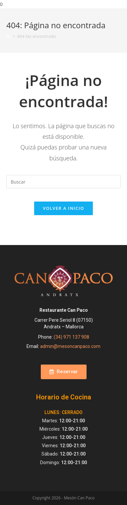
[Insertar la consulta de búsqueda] (63, 181)
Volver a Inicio (63, 208)
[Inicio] (8, 36)
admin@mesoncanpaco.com (70, 346)
